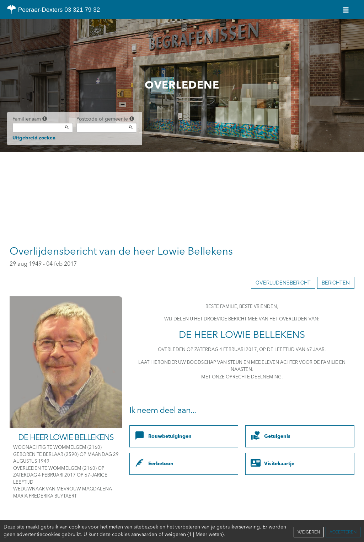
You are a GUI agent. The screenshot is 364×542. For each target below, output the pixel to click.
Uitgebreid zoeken (33, 138)
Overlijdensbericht (283, 283)
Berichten (336, 283)
